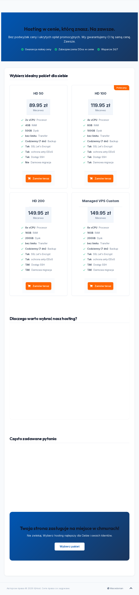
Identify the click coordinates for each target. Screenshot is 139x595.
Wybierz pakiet (70, 547)
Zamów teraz (38, 179)
